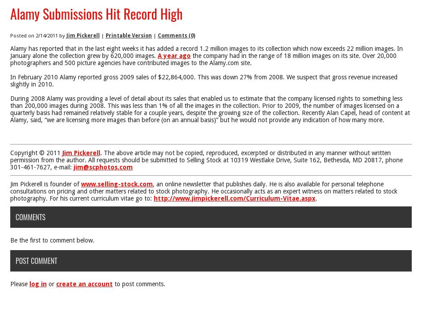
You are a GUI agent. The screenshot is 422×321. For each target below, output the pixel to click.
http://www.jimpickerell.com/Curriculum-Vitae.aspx (234, 198)
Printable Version (129, 36)
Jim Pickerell (83, 36)
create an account (84, 284)
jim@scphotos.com (103, 167)
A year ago (174, 55)
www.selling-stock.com (117, 184)
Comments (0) (176, 36)
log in (38, 284)
